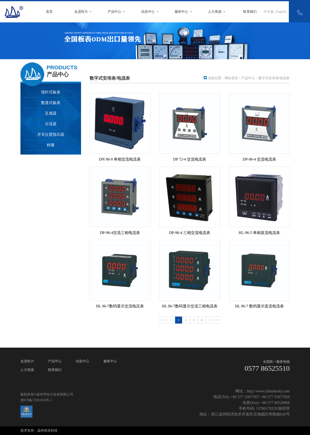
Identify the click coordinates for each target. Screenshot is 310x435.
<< (163, 320)
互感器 (51, 113)
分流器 (51, 124)
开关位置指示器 (50, 134)
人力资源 (214, 11)
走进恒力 (81, 11)
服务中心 (181, 11)
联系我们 (250, 11)
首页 (49, 11)
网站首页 (231, 78)
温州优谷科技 (47, 430)
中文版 (269, 11)
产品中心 (114, 11)
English (281, 11)
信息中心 (148, 11)
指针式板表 (50, 92)
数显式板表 (50, 103)
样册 (51, 145)
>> (217, 320)
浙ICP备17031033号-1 (36, 400)
